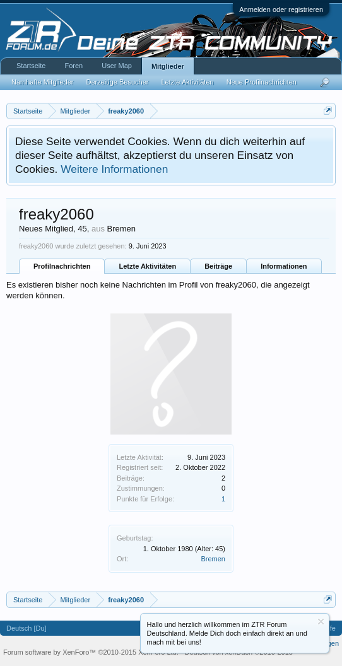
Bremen (213, 559)
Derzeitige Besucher (117, 82)
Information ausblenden (321, 621)
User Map (117, 65)
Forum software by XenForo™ (91, 652)
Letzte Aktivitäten (147, 266)
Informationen (284, 266)
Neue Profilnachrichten (262, 82)
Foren (73, 65)
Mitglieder (167, 66)
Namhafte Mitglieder (42, 82)
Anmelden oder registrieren (281, 9)
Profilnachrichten (61, 266)
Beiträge (218, 266)
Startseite (30, 65)
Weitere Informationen (114, 169)
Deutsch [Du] (26, 628)
